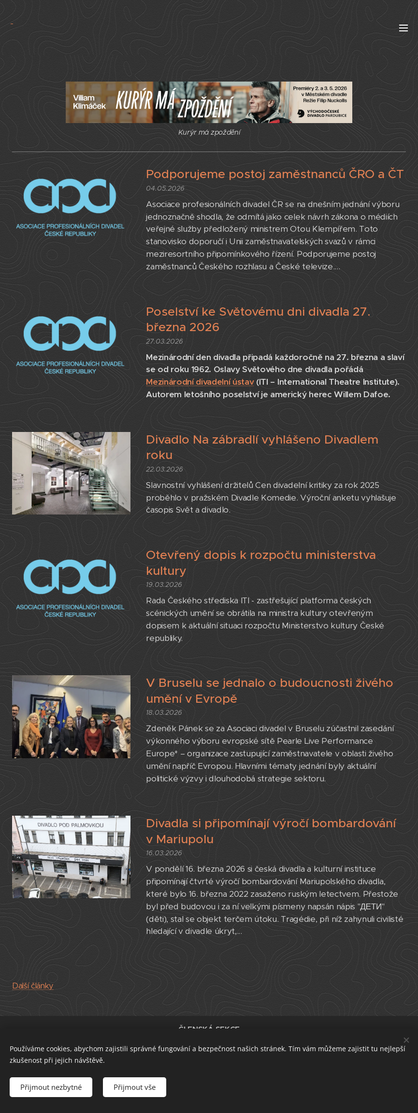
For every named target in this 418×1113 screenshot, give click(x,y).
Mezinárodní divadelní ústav (200, 381)
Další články (33, 986)
